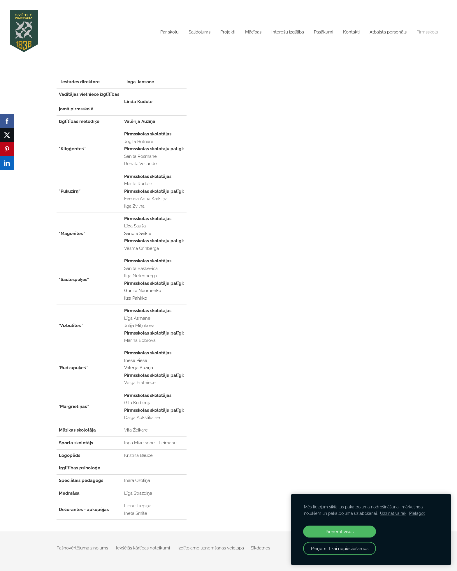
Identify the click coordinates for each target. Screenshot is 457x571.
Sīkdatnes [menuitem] (260, 548)
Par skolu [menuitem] (168, 32)
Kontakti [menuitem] (350, 32)
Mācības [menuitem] (252, 32)
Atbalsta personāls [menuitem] (386, 32)
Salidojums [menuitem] (198, 32)
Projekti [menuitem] (226, 32)
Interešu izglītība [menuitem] (286, 32)
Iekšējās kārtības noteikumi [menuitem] (143, 548)
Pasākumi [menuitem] (322, 32)
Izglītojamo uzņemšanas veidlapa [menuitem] (210, 548)
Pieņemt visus (340, 531)
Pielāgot (417, 513)
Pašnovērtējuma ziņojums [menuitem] (82, 548)
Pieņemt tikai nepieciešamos (339, 548)
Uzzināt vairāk (393, 513)
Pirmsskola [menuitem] (426, 32)
